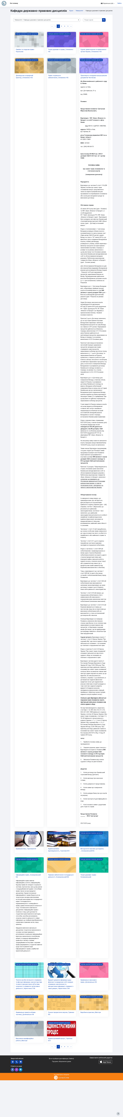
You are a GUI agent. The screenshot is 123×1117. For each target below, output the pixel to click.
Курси (71, 11)
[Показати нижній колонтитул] (118, 1113)
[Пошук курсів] (92, 20)
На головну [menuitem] (14, 3)
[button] (108, 3)
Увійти (119, 3)
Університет (79, 11)
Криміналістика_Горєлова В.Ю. (26, 882)
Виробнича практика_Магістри (91, 1049)
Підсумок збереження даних (61, 1098)
